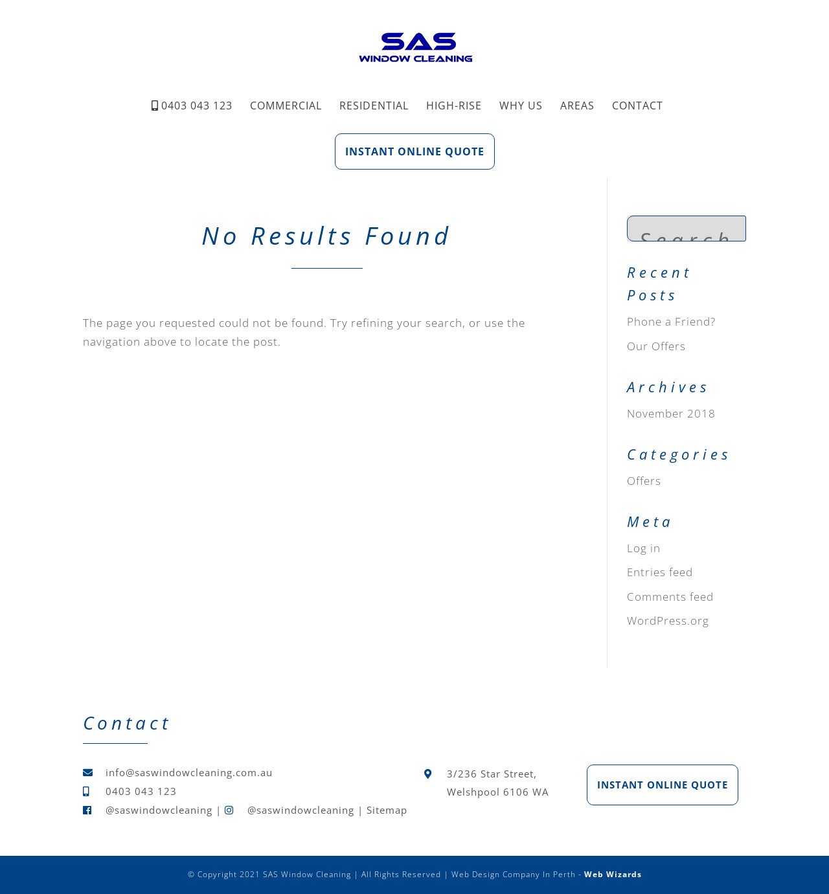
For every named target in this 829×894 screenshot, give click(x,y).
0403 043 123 (197, 105)
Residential (374, 105)
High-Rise (454, 105)
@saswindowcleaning (159, 809)
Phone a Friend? (671, 321)
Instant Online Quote (414, 151)
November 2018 (671, 413)
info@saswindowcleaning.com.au (189, 772)
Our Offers (656, 346)
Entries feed (660, 571)
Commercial (286, 105)
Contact (637, 105)
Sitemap (387, 809)
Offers (644, 480)
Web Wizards (613, 874)
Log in (644, 548)
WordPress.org (668, 620)
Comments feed (670, 596)
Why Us (521, 105)
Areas (577, 105)
